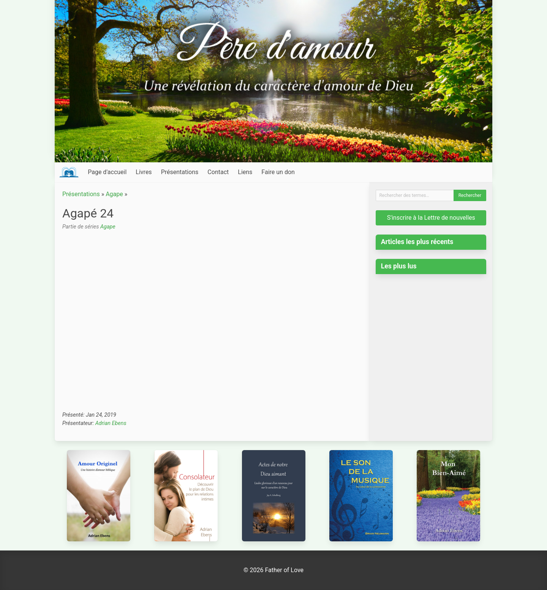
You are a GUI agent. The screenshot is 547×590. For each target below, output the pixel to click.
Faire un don (278, 172)
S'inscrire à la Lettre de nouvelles (431, 217)
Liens (245, 172)
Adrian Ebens (110, 423)
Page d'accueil (107, 172)
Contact (218, 172)
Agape (114, 194)
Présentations (180, 172)
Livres (144, 172)
